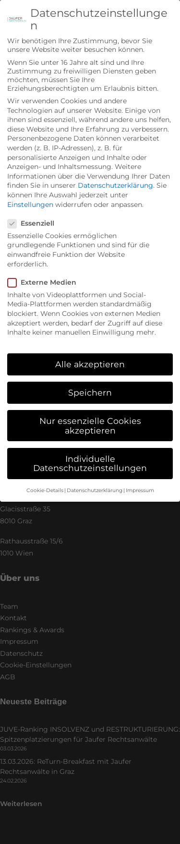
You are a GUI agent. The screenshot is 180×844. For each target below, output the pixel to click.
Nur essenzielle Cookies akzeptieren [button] (90, 415)
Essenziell (34, 213)
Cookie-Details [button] (44, 480)
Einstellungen (30, 194)
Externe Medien (45, 272)
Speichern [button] (90, 382)
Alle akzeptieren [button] (90, 354)
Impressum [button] (140, 480)
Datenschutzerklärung (115, 175)
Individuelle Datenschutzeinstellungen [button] (90, 453)
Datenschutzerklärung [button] (94, 480)
